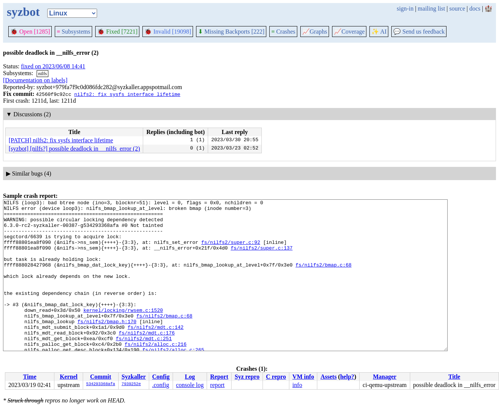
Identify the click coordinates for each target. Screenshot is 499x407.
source (457, 8)
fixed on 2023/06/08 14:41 (53, 66)
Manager (384, 376)
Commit (100, 376)
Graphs (314, 31)
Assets (328, 376)
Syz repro (247, 376)
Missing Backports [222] (231, 31)
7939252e (131, 384)
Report (219, 376)
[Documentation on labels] (35, 80)
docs (474, 8)
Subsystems (73, 31)
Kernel (68, 376)
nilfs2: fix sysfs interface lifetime (127, 94)
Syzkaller (134, 376)
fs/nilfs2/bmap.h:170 (106, 346)
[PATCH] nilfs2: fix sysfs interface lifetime (61, 140)
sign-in (405, 8)
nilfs (42, 73)
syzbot (23, 11)
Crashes (283, 31)
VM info (303, 376)
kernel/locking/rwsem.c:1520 (123, 332)
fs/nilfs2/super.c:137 (262, 257)
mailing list (431, 8)
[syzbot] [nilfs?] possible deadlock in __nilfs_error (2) (74, 148)
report (217, 385)
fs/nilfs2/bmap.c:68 (323, 278)
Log (190, 376)
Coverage (349, 31)
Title (454, 376)
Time (29, 376)
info (297, 385)
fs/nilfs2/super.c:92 (230, 251)
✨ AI (378, 31)
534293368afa (100, 384)
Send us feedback (419, 31)
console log (190, 385)
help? (347, 376)
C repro (276, 376)
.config (160, 385)
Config (161, 376)
